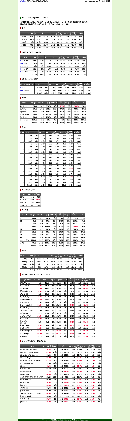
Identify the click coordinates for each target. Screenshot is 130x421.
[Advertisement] (57, 9)
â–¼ (22, 61)
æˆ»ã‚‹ (22, 1)
